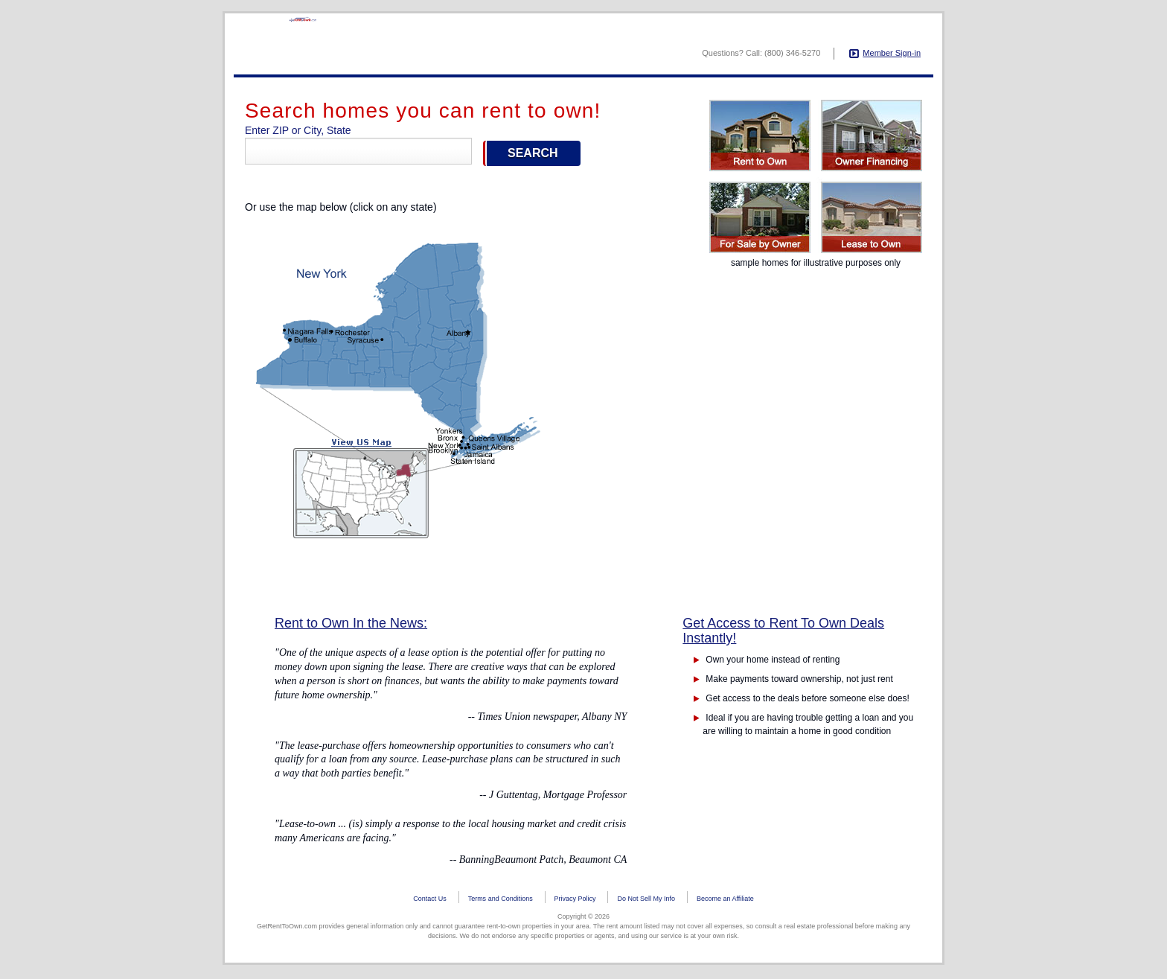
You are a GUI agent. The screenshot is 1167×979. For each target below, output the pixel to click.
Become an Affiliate (725, 901)
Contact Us (430, 901)
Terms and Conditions (500, 901)
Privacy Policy (575, 901)
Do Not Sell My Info (646, 901)
